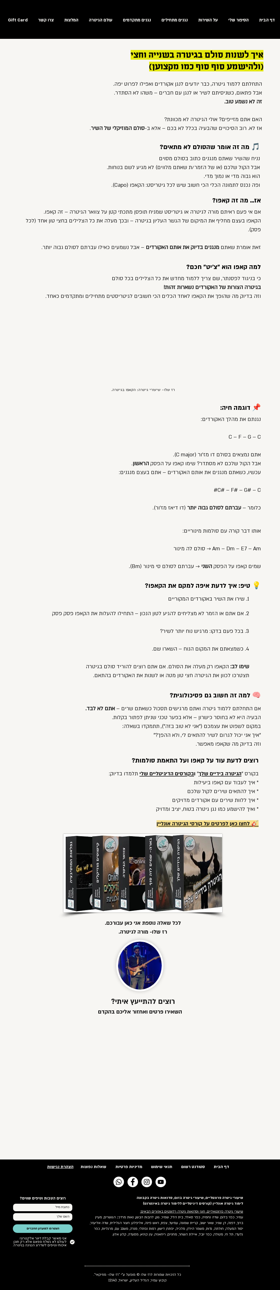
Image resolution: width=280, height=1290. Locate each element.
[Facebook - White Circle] (132, 1182)
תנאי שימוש (161, 1166)
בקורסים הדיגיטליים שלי (166, 773)
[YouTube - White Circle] (160, 1182)
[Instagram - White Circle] (146, 1182)
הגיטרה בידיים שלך (220, 773)
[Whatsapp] (118, 1182)
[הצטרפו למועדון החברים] (43, 1228)
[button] (99, 20)
